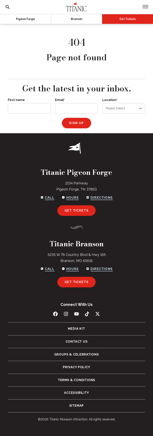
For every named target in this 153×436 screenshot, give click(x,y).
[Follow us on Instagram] (66, 314)
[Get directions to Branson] (99, 269)
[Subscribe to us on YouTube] (76, 314)
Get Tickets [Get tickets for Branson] (77, 282)
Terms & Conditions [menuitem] (76, 380)
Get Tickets (127, 19)
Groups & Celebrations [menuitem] (76, 354)
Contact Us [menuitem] (77, 341)
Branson (76, 19)
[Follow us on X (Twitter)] (97, 314)
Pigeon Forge (25, 19)
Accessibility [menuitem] (76, 393)
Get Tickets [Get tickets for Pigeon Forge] (77, 210)
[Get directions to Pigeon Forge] (99, 197)
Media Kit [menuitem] (76, 329)
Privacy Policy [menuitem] (76, 367)
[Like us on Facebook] (55, 314)
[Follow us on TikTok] (87, 314)
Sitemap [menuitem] (76, 405)
